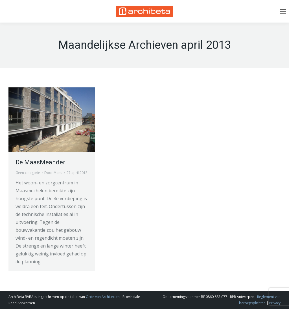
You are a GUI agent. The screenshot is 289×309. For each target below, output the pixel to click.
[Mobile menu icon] (282, 11)
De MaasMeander (40, 162)
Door (53, 172)
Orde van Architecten (103, 296)
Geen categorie (28, 172)
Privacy (275, 303)
